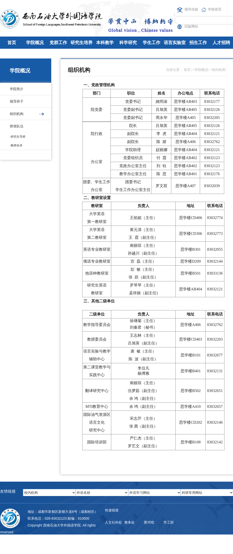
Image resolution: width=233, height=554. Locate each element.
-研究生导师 (17, 136)
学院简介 (16, 89)
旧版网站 (191, 26)
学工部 (168, 522)
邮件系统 (112, 542)
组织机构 (16, 114)
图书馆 (149, 522)
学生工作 (151, 42)
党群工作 (58, 42)
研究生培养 (81, 42)
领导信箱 (191, 9)
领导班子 (16, 101)
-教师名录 (16, 145)
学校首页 (215, 9)
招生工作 (198, 42)
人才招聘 (221, 42)
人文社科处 (113, 522)
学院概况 (35, 42)
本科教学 (105, 42)
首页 (11, 42)
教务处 (129, 522)
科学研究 (128, 42)
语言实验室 (175, 42)
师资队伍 (16, 126)
